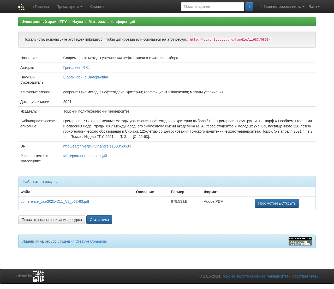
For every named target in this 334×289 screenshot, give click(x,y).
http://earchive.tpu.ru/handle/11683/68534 (97, 146)
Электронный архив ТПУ (44, 22)
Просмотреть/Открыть (277, 203)
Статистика (99, 220)
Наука (77, 22)
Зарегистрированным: (283, 6)
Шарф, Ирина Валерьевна (85, 77)
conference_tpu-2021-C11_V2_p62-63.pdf (55, 201)
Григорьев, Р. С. (76, 67)
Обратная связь (304, 276)
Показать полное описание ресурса (52, 220)
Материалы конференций (112, 22)
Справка (97, 6)
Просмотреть (69, 6)
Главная (40, 6)
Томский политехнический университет (255, 276)
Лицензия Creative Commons (82, 241)
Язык (314, 6)
